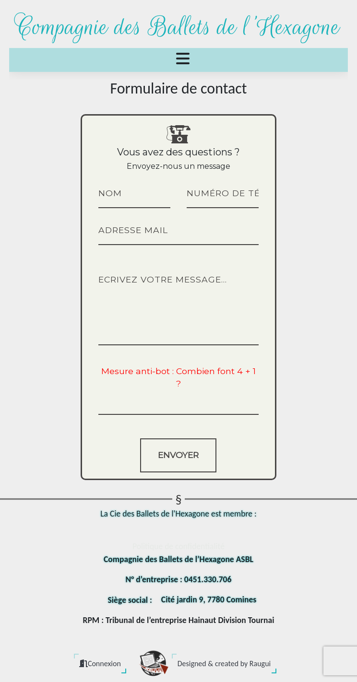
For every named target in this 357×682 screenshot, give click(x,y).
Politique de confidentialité (178, 546)
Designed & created (224, 663)
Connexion (100, 663)
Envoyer (178, 455)
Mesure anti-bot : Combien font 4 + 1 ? (178, 377)
